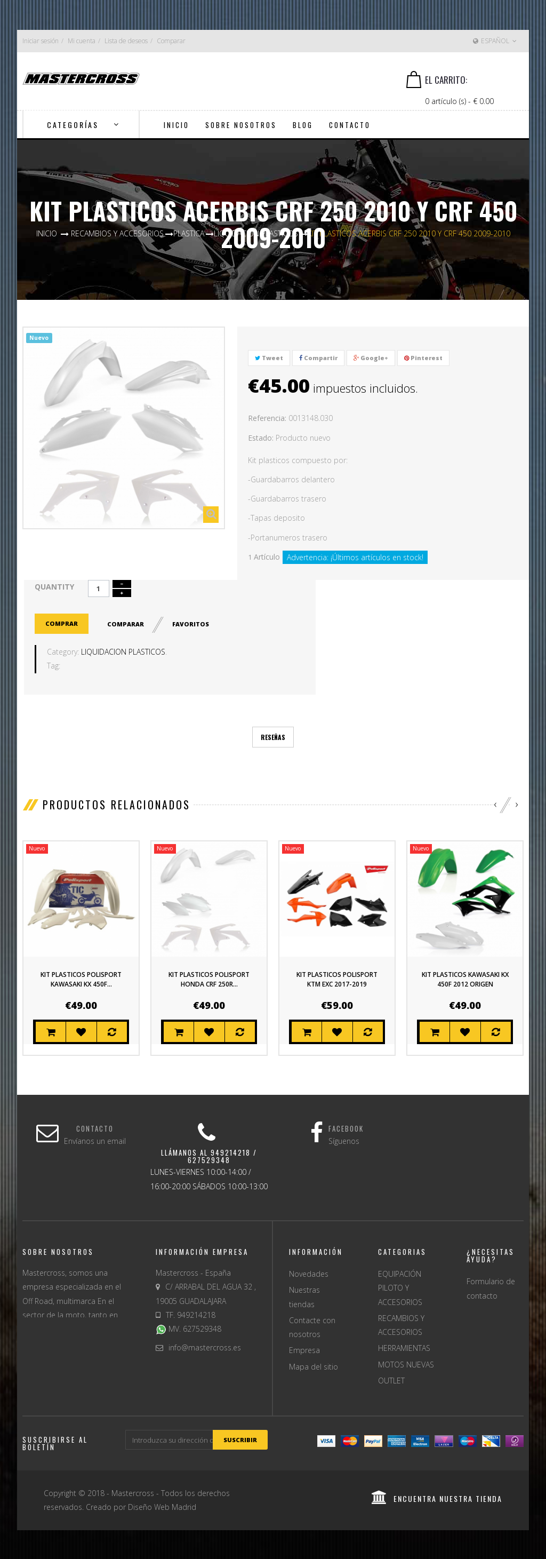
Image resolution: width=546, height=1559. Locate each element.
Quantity (54, 587)
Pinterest (423, 358)
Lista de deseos (126, 40)
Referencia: (267, 418)
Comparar (171, 40)
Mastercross (132, 1492)
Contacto (95, 1128)
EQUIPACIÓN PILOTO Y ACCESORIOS (400, 1287)
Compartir (318, 358)
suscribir (240, 1439)
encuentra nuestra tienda (437, 1497)
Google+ (371, 358)
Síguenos (343, 1140)
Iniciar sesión (40, 40)
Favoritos (191, 623)
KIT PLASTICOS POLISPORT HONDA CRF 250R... (209, 978)
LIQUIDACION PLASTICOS (123, 651)
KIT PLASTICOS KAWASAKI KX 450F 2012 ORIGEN (465, 978)
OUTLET (391, 1379)
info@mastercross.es (204, 1346)
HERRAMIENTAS (404, 1347)
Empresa (304, 1349)
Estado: (261, 438)
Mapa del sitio (313, 1366)
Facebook (346, 1128)
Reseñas (273, 736)
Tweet (269, 358)
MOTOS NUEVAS (406, 1363)
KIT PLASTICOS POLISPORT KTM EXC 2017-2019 (337, 978)
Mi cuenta (81, 40)
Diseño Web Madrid (162, 1506)
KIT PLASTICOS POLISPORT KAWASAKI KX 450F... (81, 978)
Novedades (308, 1273)
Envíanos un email (95, 1140)
